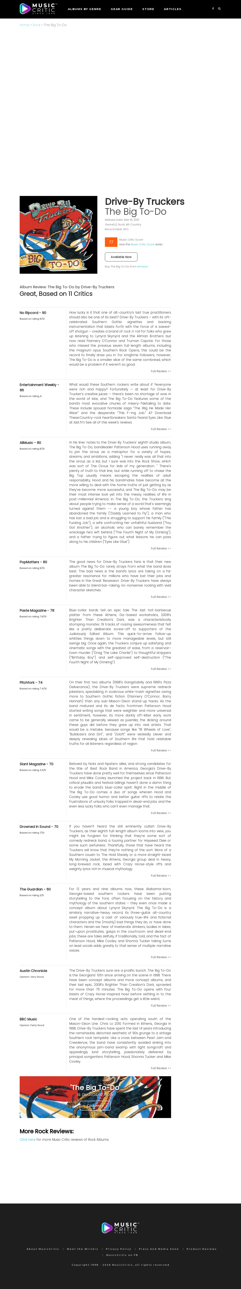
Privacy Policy (118, 1249)
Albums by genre (84, 9)
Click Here (95, 1105)
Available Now (121, 257)
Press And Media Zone (159, 1249)
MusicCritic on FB (122, 1255)
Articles (172, 9)
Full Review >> (161, 371)
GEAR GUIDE (122, 9)
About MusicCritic (43, 1249)
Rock (36, 25)
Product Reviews (202, 1249)
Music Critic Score (142, 244)
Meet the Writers (82, 1249)
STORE (148, 9)
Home (24, 25)
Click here (28, 1139)
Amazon (142, 266)
